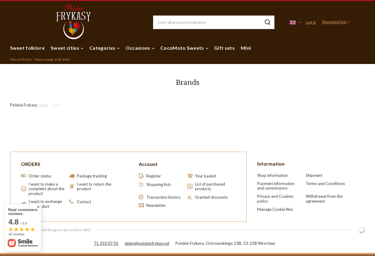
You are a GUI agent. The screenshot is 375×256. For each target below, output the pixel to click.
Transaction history (163, 197)
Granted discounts (211, 197)
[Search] (267, 22)
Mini (246, 48)
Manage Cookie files (275, 209)
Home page (44, 59)
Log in (311, 22)
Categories (102, 48)
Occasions (138, 48)
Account (148, 164)
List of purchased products (210, 186)
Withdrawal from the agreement (324, 199)
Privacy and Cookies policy (275, 199)
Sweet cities (65, 48)
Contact (84, 202)
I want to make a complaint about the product (46, 189)
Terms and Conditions (325, 183)
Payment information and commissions (276, 186)
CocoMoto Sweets (182, 48)
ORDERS (30, 164)
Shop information (272, 175)
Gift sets (224, 48)
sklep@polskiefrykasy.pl (146, 243)
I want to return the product (94, 186)
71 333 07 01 (106, 243)
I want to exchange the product (45, 204)
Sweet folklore (27, 48)
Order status (40, 176)
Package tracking (92, 176)
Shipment (314, 175)
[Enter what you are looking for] (213, 22)
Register (153, 176)
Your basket (205, 176)
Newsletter (156, 205)
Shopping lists (334, 21)
